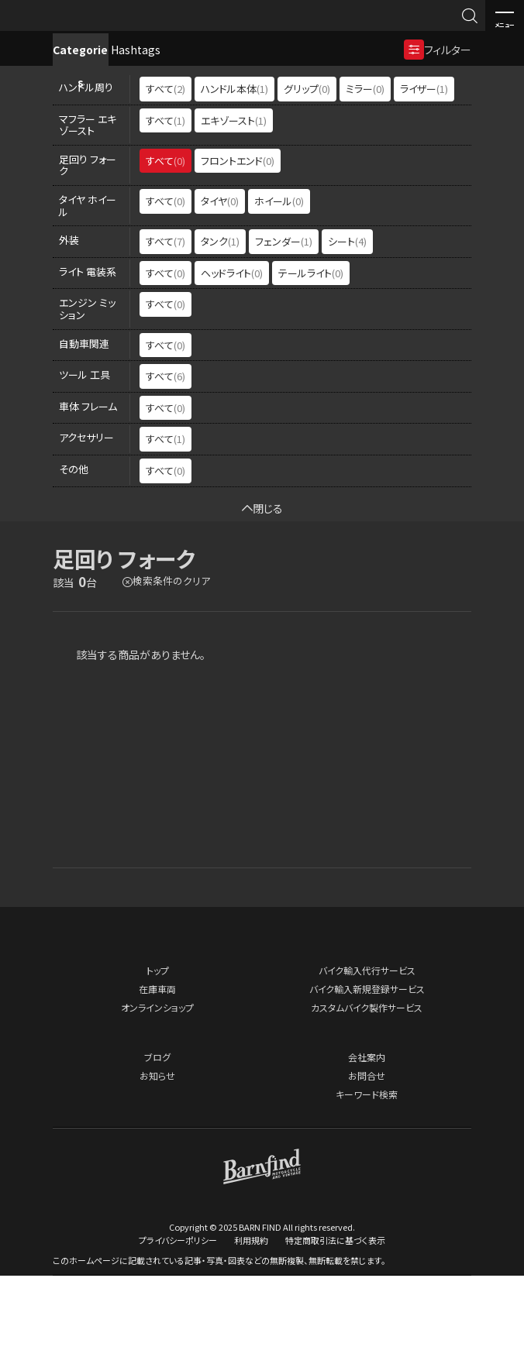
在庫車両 (157, 1070)
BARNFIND (46, 30)
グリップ (307, 170)
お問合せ (366, 1157)
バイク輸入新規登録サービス (367, 1070)
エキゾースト (234, 201)
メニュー (505, 16)
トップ (158, 1052)
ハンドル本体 (234, 170)
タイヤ (220, 283)
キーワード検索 (367, 1176)
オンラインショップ (157, 1089)
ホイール (279, 283)
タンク (220, 323)
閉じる (262, 589)
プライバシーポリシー (178, 1321)
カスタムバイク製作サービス (366, 1089)
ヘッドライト (232, 354)
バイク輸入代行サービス (367, 1052)
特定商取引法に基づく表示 (335, 1321)
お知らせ (157, 1157)
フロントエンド (237, 242)
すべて (165, 170)
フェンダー (283, 323)
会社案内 (366, 1139)
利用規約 (251, 1321)
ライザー (424, 170)
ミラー (365, 170)
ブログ (157, 1139)
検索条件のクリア (171, 663)
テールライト (310, 354)
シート (347, 323)
